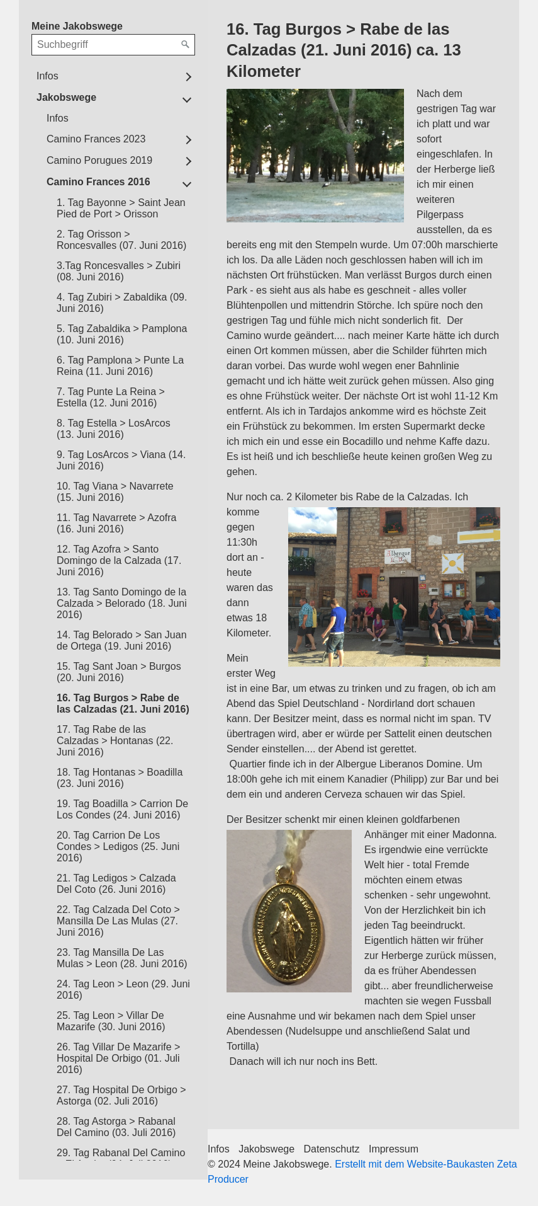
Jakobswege (66, 97)
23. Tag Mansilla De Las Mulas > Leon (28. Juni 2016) (122, 958)
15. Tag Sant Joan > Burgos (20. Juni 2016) (119, 672)
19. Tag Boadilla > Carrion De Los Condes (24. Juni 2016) (122, 809)
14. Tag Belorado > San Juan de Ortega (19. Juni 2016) (122, 640)
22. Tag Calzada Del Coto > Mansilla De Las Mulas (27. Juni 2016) (118, 921)
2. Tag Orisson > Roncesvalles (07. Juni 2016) (121, 240)
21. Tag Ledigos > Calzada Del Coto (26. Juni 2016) (116, 884)
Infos (47, 76)
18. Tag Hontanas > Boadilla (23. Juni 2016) (119, 778)
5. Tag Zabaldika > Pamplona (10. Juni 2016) (122, 334)
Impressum (393, 1149)
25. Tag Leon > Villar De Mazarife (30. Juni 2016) (111, 1021)
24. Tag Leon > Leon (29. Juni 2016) (123, 990)
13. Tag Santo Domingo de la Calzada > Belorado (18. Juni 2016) (122, 603)
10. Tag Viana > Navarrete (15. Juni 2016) (115, 492)
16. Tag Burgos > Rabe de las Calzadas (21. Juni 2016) (123, 703)
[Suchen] (185, 45)
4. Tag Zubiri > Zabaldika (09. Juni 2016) (122, 303)
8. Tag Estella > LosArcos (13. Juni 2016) (114, 429)
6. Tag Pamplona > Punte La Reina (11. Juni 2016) (120, 366)
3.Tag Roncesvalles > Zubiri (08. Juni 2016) (119, 271)
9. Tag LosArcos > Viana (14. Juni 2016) (121, 460)
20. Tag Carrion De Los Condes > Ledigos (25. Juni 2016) (118, 846)
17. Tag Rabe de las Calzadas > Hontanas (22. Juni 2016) (115, 740)
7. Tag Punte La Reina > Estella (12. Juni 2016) (111, 397)
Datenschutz (332, 1149)
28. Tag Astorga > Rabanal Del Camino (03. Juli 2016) (116, 1127)
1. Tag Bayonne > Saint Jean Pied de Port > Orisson (121, 208)
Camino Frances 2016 (98, 181)
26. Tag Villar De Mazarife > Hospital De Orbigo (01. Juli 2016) (118, 1058)
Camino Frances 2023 (96, 139)
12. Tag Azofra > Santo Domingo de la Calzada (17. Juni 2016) (119, 560)
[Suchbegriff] (113, 44)
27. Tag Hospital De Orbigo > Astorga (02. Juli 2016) (121, 1095)
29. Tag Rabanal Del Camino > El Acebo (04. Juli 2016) (121, 1158)
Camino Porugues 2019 (99, 160)
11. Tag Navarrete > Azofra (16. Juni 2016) (116, 523)
